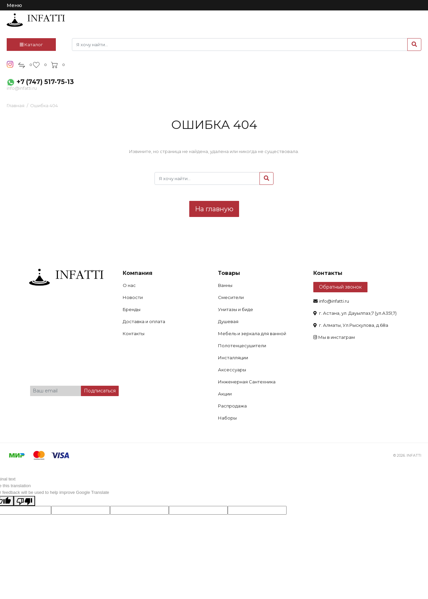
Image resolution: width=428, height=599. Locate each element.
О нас (129, 285)
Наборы (227, 418)
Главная (15, 105)
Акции (225, 393)
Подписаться (100, 391)
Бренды (131, 309)
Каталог (31, 44)
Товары (229, 273)
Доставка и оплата (144, 321)
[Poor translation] (24, 501)
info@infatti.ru (22, 88)
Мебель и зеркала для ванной (252, 333)
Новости (133, 297)
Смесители (231, 297)
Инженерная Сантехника (247, 381)
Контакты (133, 333)
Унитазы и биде (235, 309)
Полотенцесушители (242, 345)
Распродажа (232, 405)
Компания (137, 273)
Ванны (225, 285)
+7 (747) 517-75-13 (45, 82)
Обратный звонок (340, 287)
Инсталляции (233, 357)
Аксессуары (232, 369)
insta (10, 64)
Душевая (228, 321)
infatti (36, 20)
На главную (214, 209)
